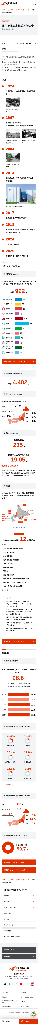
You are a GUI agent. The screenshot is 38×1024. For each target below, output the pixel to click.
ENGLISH (24, 1001)
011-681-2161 (18, 978)
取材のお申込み (6, 1006)
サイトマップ (5, 992)
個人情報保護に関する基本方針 (9, 1001)
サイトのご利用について (28, 997)
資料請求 (4, 997)
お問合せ (23, 992)
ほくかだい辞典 (25, 1006)
